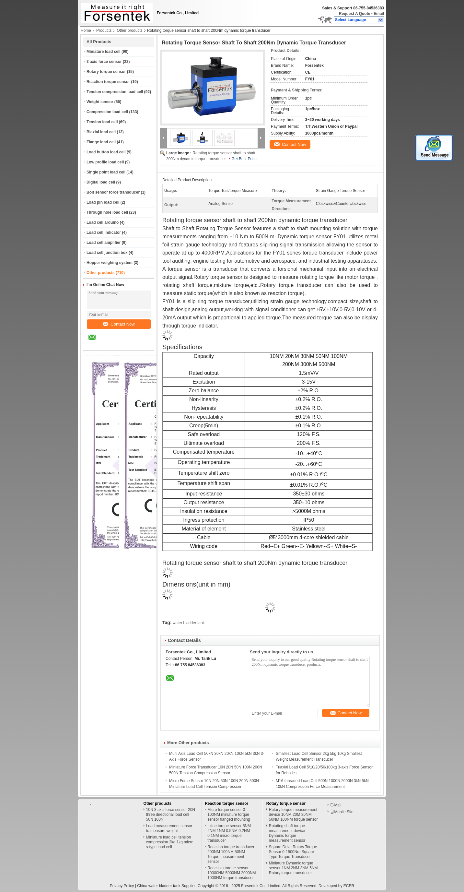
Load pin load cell (103, 202)
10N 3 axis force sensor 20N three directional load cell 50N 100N (170, 814)
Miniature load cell (104, 51)
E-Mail (335, 805)
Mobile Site (341, 812)
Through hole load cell (107, 212)
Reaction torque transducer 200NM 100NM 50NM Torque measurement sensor (230, 854)
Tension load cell (102, 122)
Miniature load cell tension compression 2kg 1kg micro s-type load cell (169, 842)
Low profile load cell (105, 162)
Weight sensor (100, 102)
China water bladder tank (158, 886)
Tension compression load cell (115, 91)
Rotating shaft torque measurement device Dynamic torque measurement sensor (287, 833)
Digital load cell (101, 182)
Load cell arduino (103, 222)
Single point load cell (106, 172)
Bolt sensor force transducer (113, 192)
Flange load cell (101, 142)
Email (379, 13)
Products (103, 30)
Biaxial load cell (101, 132)
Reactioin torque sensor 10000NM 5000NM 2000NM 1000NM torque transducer (231, 873)
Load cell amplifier (104, 242)
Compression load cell (107, 112)
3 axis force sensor (104, 61)
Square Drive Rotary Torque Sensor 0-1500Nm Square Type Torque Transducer (293, 852)
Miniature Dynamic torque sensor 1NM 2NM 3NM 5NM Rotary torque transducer (293, 868)
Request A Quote (354, 13)
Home (86, 30)
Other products (129, 30)
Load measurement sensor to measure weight (169, 828)
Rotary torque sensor (106, 71)
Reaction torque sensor (108, 81)
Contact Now (118, 324)
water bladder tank (189, 623)
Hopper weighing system (110, 262)
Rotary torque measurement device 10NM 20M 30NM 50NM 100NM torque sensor (293, 814)
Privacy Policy (122, 886)
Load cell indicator (104, 232)
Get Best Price (243, 159)
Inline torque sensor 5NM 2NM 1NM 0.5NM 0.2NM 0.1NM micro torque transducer (229, 833)
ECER (348, 886)
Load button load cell (106, 152)
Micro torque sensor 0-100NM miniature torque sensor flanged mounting (228, 814)
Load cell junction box (107, 252)
